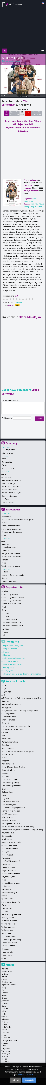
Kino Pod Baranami (9, 619)
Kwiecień (5, 550)
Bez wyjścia (6, 707)
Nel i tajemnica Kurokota (11, 823)
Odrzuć (15, 1080)
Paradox (4, 632)
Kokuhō (4, 789)
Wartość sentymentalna (11, 914)
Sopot (4, 1035)
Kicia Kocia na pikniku (10, 779)
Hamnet (4, 773)
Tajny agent (6, 465)
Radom (4, 1024)
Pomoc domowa (8, 867)
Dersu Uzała (6, 739)
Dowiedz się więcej (25, 1074)
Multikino (5, 629)
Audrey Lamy (29, 206)
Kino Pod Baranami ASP (11, 622)
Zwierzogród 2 (7, 952)
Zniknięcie (5, 949)
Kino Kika (5, 613)
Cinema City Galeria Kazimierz (13, 597)
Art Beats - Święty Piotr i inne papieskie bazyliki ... (21, 698)
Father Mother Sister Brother (13, 767)
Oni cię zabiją (6, 462)
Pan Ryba (5, 499)
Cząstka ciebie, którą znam (12, 729)
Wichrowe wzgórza (9, 920)
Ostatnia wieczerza (9, 496)
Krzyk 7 (4, 795)
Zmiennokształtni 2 (9, 946)
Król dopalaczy (7, 792)
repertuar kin (11, 96)
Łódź (3, 1014)
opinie (39, 96)
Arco (3, 541)
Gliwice (4, 998)
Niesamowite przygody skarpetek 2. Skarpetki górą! (22, 830)
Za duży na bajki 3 (10, 661)
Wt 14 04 (39, 113)
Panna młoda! (7, 855)
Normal (4, 578)
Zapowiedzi (13, 509)
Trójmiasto (6, 1048)
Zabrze (4, 1059)
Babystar (5, 544)
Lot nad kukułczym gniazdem (13, 807)
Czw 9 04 (11, 113)
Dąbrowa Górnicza (8, 985)
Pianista (4, 560)
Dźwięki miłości (7, 764)
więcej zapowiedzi (10, 581)
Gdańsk (4, 993)
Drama (4, 522)
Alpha (3, 474)
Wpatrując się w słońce (10, 566)
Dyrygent (5, 760)
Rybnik (4, 1030)
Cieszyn (4, 979)
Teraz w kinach (15, 681)
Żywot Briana (6, 955)
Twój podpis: (7, 418)
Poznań (4, 1022)
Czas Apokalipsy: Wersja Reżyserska (15, 726)
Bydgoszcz (5, 974)
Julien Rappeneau (15, 63)
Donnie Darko (7, 754)
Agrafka (4, 591)
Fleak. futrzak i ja (8, 483)
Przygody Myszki (8, 877)
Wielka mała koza (8, 927)
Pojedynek (5, 864)
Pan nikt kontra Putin (9, 848)
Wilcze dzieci (6, 933)
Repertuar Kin (15, 587)
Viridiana (4, 911)
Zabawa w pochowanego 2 (12, 532)
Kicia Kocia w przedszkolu (11, 786)
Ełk (2, 990)
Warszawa (5, 1051)
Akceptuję (29, 1080)
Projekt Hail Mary (8, 502)
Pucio (3, 563)
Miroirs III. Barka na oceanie (12, 575)
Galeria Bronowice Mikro (11, 604)
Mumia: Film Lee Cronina (11, 556)
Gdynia (4, 995)
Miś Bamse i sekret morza (11, 486)
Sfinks (3, 635)
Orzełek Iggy (6, 839)
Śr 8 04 (6, 113)
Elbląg (3, 987)
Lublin (3, 1011)
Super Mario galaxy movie (11, 529)
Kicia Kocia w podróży (10, 782)
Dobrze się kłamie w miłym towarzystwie (17, 519)
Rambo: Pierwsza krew (10, 883)
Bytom (4, 977)
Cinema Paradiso (8, 720)
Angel (3, 688)
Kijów (3, 610)
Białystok (5, 969)
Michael (4, 572)
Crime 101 (5, 723)
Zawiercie (5, 1061)
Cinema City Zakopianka (11, 600)
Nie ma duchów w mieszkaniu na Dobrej (17, 826)
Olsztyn (4, 1016)
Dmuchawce (6, 516)
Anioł (3, 695)
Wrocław (4, 1056)
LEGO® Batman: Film (10, 801)
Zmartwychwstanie (9, 943)
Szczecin (4, 1043)
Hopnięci (6, 655)
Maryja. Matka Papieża (10, 553)
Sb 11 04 (22, 113)
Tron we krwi (6, 908)
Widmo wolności (8, 924)
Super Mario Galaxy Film (13, 646)
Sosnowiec (5, 1037)
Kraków (4, 1008)
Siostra (4, 895)
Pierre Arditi (40, 206)
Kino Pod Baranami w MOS (12, 626)
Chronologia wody (8, 547)
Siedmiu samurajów (9, 892)
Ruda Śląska (6, 1027)
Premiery (11, 443)
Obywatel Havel (7, 833)
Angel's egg (6, 477)
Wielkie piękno (7, 930)
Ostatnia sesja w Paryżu (11, 493)
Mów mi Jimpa (7, 453)
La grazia (5, 798)
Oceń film (18, 302)
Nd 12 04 (28, 113)
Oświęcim (5, 1019)
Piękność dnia (7, 858)
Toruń (4, 1045)
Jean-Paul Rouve (37, 204)
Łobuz (4, 535)
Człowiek (5, 732)
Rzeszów (5, 1032)
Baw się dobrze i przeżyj (11, 480)
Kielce (3, 1006)
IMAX (3, 607)
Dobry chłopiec (7, 748)
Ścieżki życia (6, 889)
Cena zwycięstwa (8, 450)
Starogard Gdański (9, 1040)
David (3, 459)
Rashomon (5, 886)
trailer (33, 96)
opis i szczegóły (23, 96)
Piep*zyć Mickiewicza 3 (10, 861)
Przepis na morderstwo (10, 526)
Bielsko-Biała (6, 971)
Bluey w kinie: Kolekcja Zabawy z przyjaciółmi (22, 674)
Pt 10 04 (16, 113)
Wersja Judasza (7, 468)
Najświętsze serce (8, 820)
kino (15, 4)
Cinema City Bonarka (9, 594)
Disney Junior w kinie (9, 742)
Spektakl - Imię (7, 899)
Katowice (5, 1003)
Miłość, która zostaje (10, 489)
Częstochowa (6, 982)
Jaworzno (5, 1000)
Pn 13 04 (33, 113)
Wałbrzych (5, 1053)
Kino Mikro (5, 616)
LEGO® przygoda (8, 804)
